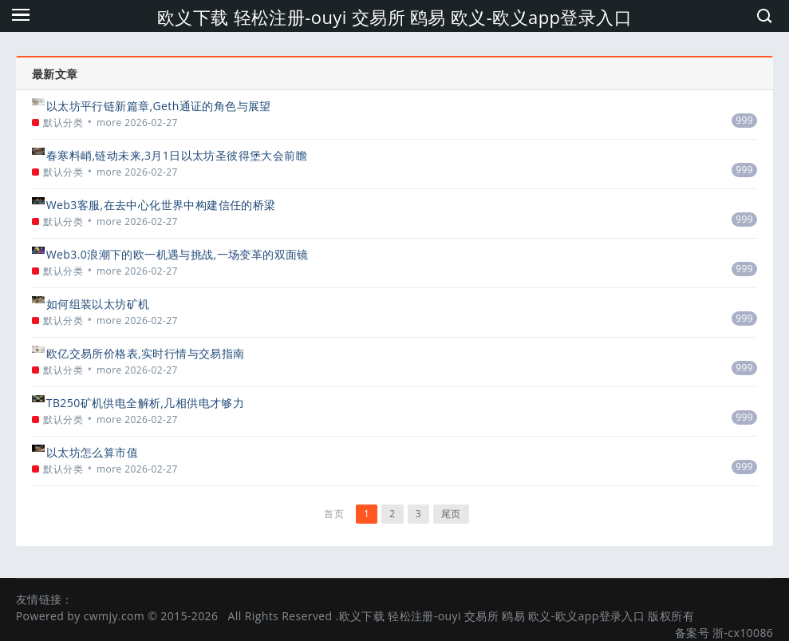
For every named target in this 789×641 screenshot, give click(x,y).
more (109, 122)
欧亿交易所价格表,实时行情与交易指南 (145, 353)
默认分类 (63, 122)
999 (744, 120)
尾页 (451, 513)
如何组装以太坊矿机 (98, 303)
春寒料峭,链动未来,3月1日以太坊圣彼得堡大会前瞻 (176, 155)
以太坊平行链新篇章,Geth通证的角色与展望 (158, 105)
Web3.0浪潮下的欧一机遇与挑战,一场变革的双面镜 (177, 254)
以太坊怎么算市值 (92, 452)
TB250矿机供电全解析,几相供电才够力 (145, 402)
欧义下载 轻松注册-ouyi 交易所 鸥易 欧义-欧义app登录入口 (394, 17)
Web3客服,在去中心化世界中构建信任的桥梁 (161, 204)
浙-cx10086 (742, 632)
